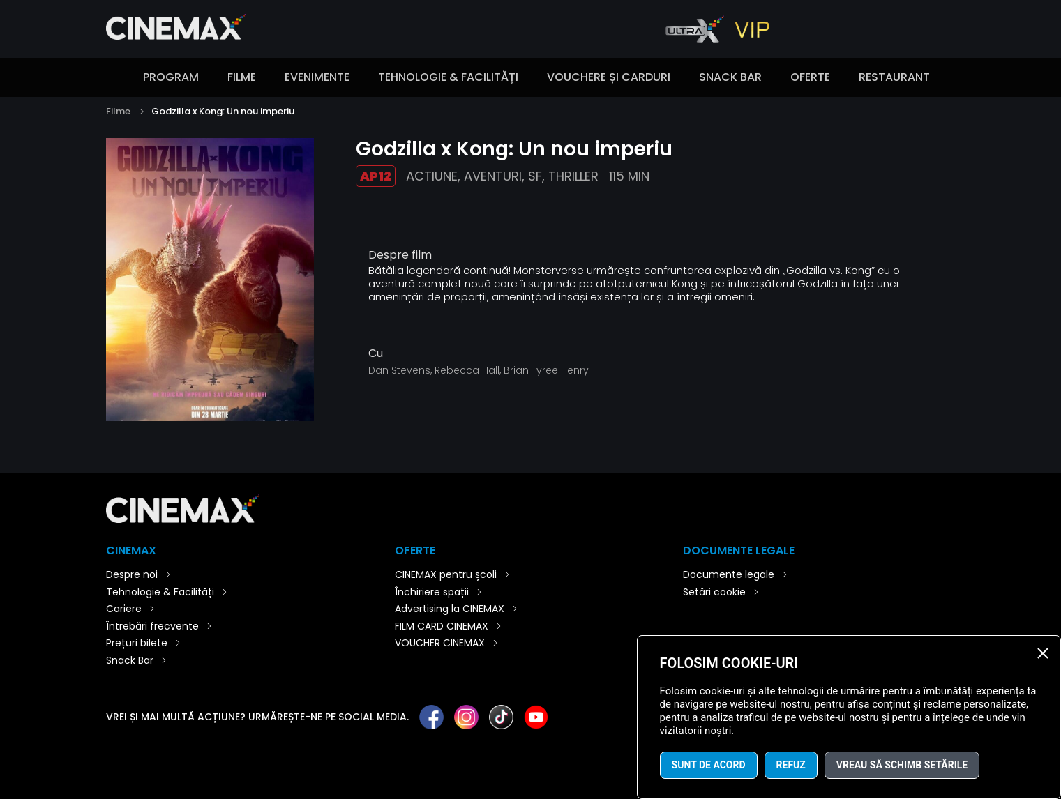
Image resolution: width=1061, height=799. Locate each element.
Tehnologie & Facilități (448, 77)
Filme (241, 77)
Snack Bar (730, 77)
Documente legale (728, 574)
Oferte (810, 77)
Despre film (400, 255)
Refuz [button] (791, 764)
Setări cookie (714, 592)
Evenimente (317, 77)
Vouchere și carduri (608, 77)
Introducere (113, 77)
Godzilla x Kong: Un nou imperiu (222, 111)
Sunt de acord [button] (709, 764)
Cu (375, 353)
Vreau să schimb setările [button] (902, 764)
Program (171, 77)
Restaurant (894, 77)
